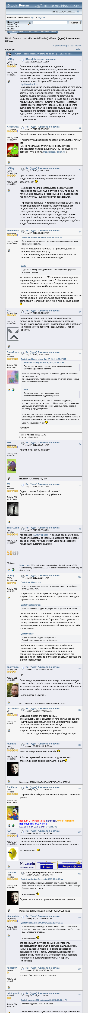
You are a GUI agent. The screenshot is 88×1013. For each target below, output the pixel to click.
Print (78, 49)
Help (21, 32)
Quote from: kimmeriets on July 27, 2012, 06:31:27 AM (43, 359)
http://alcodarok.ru (29, 84)
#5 (80, 312)
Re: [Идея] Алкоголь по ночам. (43, 126)
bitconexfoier (14, 708)
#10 (79, 577)
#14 (79, 789)
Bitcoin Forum (12, 38)
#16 (79, 874)
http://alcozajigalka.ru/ (54, 151)
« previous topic (61, 45)
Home (13, 32)
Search (29, 32)
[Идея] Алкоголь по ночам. (41, 59)
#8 (80, 485)
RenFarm (12, 787)
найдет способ (41, 535)
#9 (80, 529)
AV (8, 484)
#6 (80, 354)
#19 (79, 995)
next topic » (76, 45)
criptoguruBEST (15, 993)
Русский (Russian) (38, 38)
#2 (80, 128)
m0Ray (10, 59)
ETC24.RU (51, 827)
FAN (9, 831)
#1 (80, 60)
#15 (79, 832)
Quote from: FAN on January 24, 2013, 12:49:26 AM (42, 879)
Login (36, 32)
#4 (80, 232)
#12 (79, 710)
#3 (80, 170)
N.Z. (9, 310)
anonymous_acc (16, 667)
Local (24, 38)
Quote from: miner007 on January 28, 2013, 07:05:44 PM (44, 1000)
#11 (79, 668)
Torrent (11, 28)
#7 (80, 444)
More (53, 32)
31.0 (16, 26)
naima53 (11, 743)
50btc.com (24, 565)
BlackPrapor (13, 352)
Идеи (53, 38)
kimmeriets (13, 230)
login (33, 17)
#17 (79, 917)
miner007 (12, 968)
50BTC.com (13, 527)
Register (45, 32)
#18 (79, 969)
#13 (79, 745)
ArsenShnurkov (15, 126)
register (41, 17)
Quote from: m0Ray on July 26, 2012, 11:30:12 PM (41, 237)
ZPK (9, 442)
